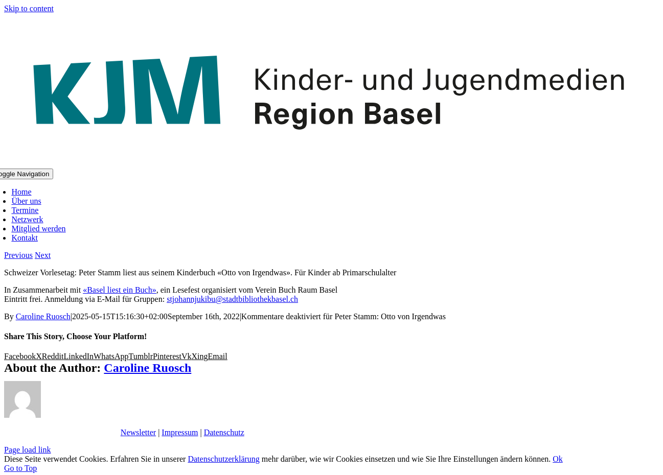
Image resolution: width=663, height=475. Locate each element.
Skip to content (29, 8)
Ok (558, 459)
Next (43, 255)
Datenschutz (224, 432)
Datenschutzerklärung (223, 459)
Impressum (180, 432)
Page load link (27, 449)
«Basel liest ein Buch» (119, 290)
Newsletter (138, 432)
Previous (18, 255)
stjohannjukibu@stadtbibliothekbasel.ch (232, 299)
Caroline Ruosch (43, 316)
